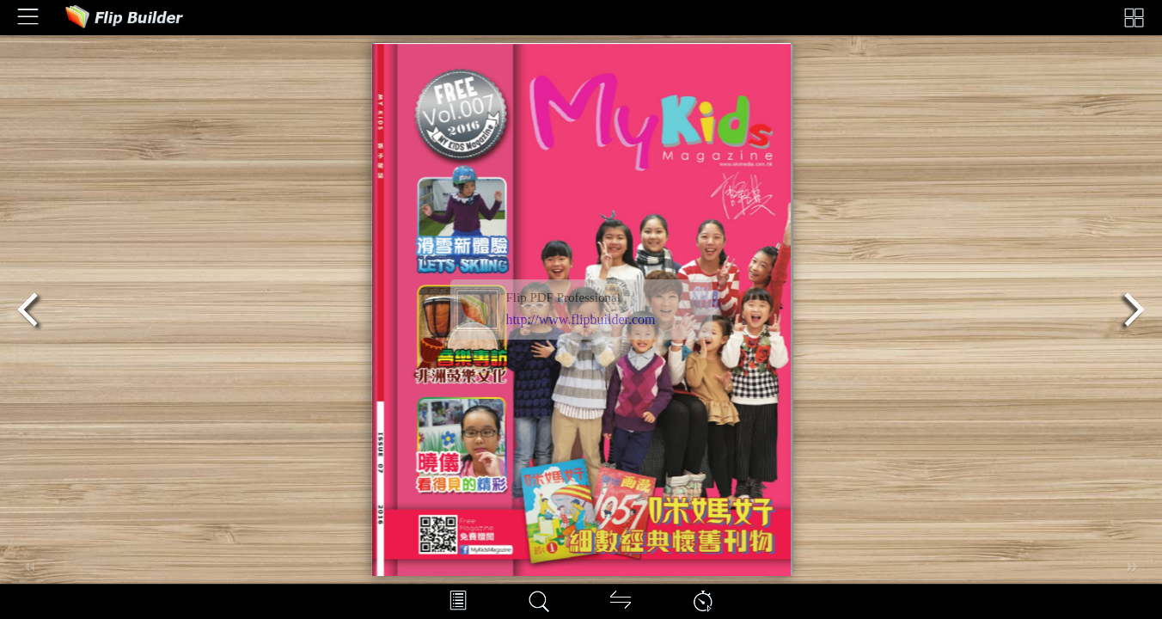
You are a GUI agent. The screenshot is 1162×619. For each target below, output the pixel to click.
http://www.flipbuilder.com (581, 319)
